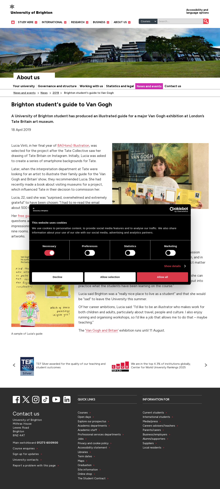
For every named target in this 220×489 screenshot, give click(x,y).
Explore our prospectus (92, 421)
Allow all (162, 276)
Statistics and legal (120, 86)
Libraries (83, 452)
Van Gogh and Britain (102, 330)
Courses (83, 412)
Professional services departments (99, 434)
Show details (172, 266)
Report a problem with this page (35, 465)
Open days (84, 417)
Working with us (91, 86)
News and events (149, 86)
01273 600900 (47, 442)
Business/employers (155, 434)
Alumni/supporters (154, 438)
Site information (88, 469)
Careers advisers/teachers (159, 425)
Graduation (85, 465)
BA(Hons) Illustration (73, 145)
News (44, 93)
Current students (153, 412)
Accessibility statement (92, 447)
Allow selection (110, 276)
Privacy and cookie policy (93, 443)
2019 (56, 93)
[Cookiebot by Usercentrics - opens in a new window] (172, 209)
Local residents (152, 447)
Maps (81, 460)
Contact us (173, 86)
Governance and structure (57, 86)
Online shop (85, 474)
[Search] (180, 21)
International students (156, 417)
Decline (57, 276)
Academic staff (87, 430)
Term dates (85, 456)
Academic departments (93, 425)
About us (28, 77)
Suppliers (148, 443)
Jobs (81, 438)
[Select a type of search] (148, 21)
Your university (24, 86)
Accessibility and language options (197, 11)
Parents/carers (152, 430)
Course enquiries (24, 448)
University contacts (26, 459)
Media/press (150, 421)
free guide (26, 216)
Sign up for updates (26, 454)
